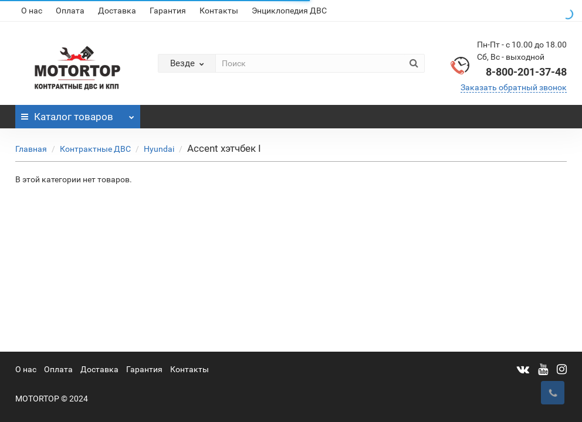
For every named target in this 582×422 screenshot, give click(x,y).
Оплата (70, 10)
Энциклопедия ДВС (289, 10)
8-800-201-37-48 (526, 72)
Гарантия (168, 10)
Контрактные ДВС (95, 149)
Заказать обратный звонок (514, 87)
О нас (31, 10)
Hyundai (159, 149)
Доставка (117, 10)
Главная (31, 149)
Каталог (77, 113)
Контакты (218, 10)
